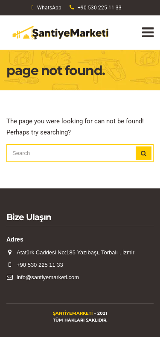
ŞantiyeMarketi (73, 313)
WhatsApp (49, 8)
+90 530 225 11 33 (100, 8)
